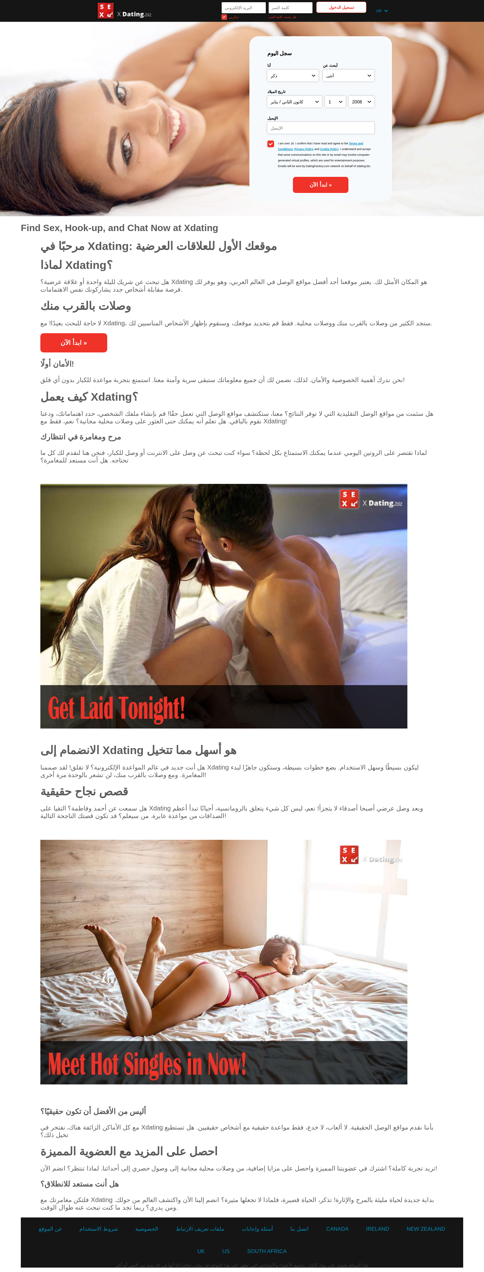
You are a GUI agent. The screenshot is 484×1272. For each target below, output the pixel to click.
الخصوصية (146, 1229)
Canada (337, 1229)
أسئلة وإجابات (257, 1229)
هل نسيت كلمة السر (282, 17)
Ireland (377, 1229)
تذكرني (230, 17)
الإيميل (272, 118)
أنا (269, 65)
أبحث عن (330, 65)
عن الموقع (50, 1229)
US (226, 1251)
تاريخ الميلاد (276, 92)
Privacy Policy (304, 149)
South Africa (267, 1251)
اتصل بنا (299, 1229)
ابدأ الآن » (321, 185)
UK (201, 1251)
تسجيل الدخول (341, 7)
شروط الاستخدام (98, 1229)
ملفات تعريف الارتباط (200, 1229)
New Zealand (426, 1229)
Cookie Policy (329, 149)
